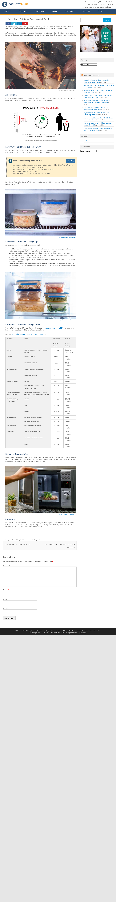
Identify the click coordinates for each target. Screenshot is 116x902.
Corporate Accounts (88, 7)
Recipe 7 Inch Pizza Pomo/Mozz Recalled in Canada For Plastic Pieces (98, 96)
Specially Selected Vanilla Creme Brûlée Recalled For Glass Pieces (96, 81)
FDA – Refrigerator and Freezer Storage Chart (27, 334)
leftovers (41, 540)
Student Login (109, 7)
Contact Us (110, 4)
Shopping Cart (99, 7)
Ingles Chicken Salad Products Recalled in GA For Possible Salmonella (98, 129)
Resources (69, 11)
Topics (84, 60)
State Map (23, 11)
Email (5, 599)
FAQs (54, 11)
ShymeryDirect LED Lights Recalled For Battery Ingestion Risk (96, 114)
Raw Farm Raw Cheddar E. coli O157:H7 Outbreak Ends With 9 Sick (96, 109)
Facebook (83, 633)
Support (86, 11)
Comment (7, 565)
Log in (86, 141)
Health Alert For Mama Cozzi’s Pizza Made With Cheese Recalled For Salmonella (97, 101)
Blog (100, 11)
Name (6, 590)
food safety (33, 540)
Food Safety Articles (18, 540)
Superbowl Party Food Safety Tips (17, 544)
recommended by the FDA (54, 328)
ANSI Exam (40, 11)
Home (8, 11)
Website (6, 608)
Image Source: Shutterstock (66, 237)
